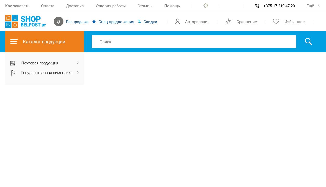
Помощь (172, 6)
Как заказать (17, 6)
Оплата (47, 6)
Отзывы (145, 6)
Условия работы (110, 6)
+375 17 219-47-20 (279, 6)
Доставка (75, 6)
